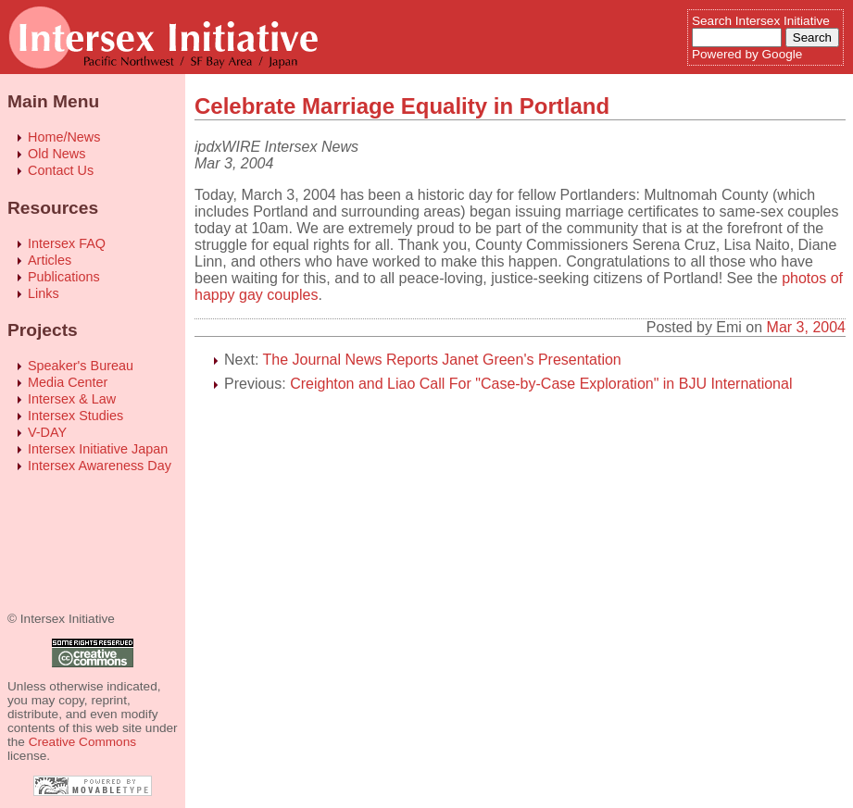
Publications (64, 276)
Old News (56, 153)
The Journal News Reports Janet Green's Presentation (442, 359)
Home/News (64, 137)
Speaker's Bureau (80, 365)
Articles (49, 260)
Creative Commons (82, 742)
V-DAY (47, 432)
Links (43, 293)
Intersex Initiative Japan (98, 448)
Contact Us (61, 170)
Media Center (67, 382)
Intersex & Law (72, 399)
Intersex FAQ (67, 243)
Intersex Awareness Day (99, 465)
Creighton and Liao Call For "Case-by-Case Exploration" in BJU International (541, 384)
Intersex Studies (75, 415)
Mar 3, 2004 (806, 327)
